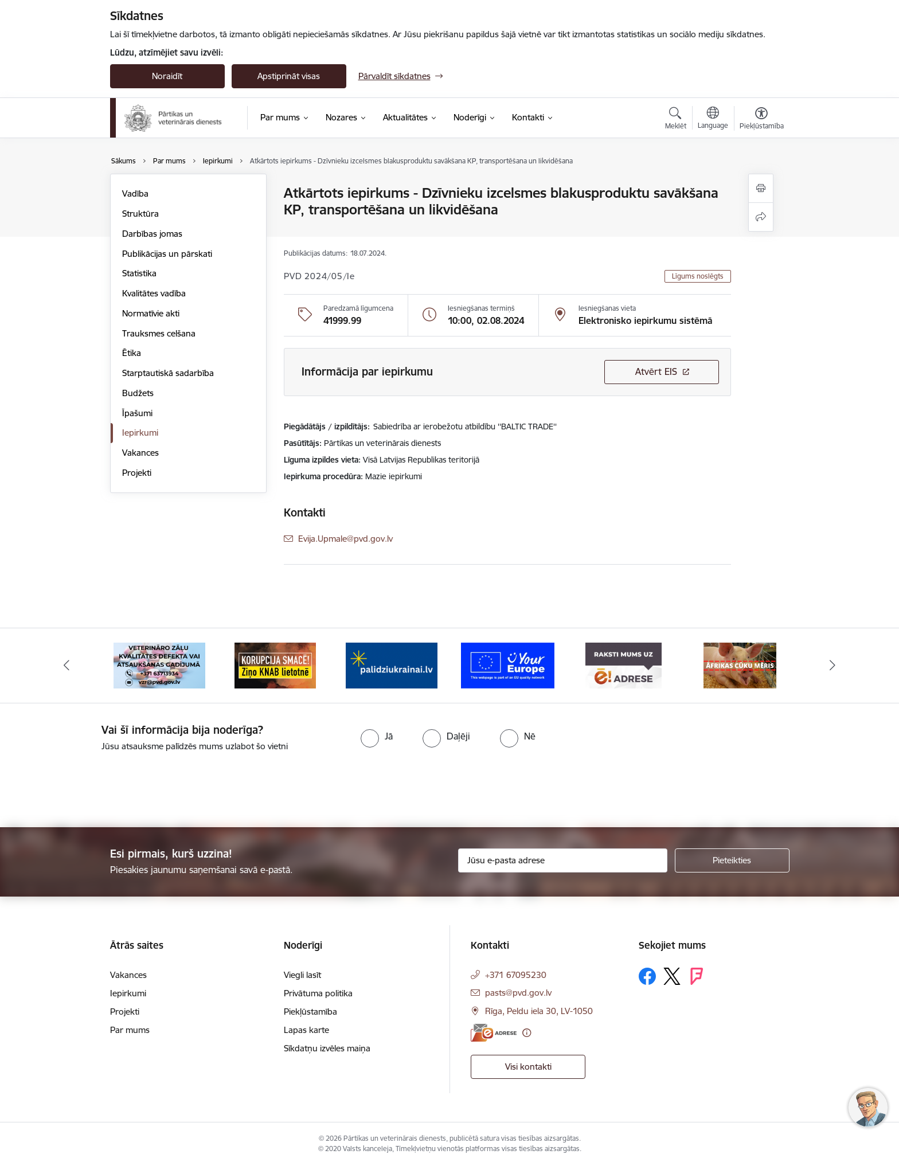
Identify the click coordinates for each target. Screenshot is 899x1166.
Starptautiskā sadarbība (168, 372)
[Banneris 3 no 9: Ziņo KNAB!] (275, 664)
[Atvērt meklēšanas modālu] (675, 120)
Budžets (138, 393)
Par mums (130, 1029)
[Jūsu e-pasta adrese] (562, 860)
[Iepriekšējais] (66, 665)
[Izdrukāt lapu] (761, 188)
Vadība (135, 193)
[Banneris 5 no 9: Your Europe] (507, 664)
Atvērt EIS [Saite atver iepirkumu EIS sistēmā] (656, 371)
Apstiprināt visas (288, 76)
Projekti (136, 472)
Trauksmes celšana (159, 333)
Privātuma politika (318, 993)
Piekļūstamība (310, 1011)
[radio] (377, 736)
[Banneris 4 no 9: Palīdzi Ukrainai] (391, 664)
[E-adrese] (494, 1032)
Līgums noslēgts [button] (698, 276)
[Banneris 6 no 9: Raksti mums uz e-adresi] (623, 664)
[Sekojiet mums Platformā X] (672, 976)
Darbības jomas (152, 233)
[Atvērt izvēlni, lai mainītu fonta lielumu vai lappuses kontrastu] (761, 120)
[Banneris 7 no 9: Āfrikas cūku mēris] (739, 664)
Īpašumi (137, 413)
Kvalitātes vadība (154, 293)
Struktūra (140, 213)
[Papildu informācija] (526, 1032)
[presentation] (96, 784)
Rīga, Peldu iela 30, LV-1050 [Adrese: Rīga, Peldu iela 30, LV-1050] (539, 1010)
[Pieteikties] (732, 860)
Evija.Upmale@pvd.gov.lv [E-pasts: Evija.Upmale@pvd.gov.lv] (345, 538)
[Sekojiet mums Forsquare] (696, 976)
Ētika (131, 352)
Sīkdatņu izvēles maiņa (327, 1048)
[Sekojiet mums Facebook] (647, 976)
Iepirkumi (140, 432)
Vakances (140, 452)
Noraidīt (167, 76)
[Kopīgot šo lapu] (761, 217)
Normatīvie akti (150, 313)
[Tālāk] (833, 665)
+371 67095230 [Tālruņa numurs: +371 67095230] (515, 974)
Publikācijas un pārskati (167, 253)
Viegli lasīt (302, 974)
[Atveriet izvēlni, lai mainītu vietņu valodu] (713, 119)
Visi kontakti (528, 1066)
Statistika (139, 273)
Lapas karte (306, 1029)
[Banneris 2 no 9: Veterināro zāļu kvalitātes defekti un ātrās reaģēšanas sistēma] (159, 664)
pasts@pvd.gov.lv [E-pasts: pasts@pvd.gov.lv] (518, 992)
